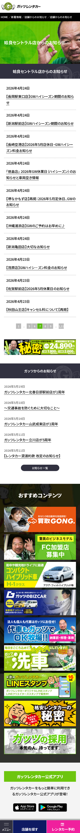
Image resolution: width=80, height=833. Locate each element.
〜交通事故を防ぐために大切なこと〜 (32, 407)
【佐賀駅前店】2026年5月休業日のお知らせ (37, 288)
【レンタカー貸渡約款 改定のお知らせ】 (32, 455)
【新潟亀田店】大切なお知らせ (28, 246)
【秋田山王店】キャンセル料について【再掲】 (37, 309)
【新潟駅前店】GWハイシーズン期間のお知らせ (40, 123)
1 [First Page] (18, 326)
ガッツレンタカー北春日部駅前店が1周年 (34, 391)
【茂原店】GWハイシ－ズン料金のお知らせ (36, 267)
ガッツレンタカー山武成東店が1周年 (31, 423)
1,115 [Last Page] (61, 326)
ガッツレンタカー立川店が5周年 (27, 439)
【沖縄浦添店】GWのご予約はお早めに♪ (35, 225)
